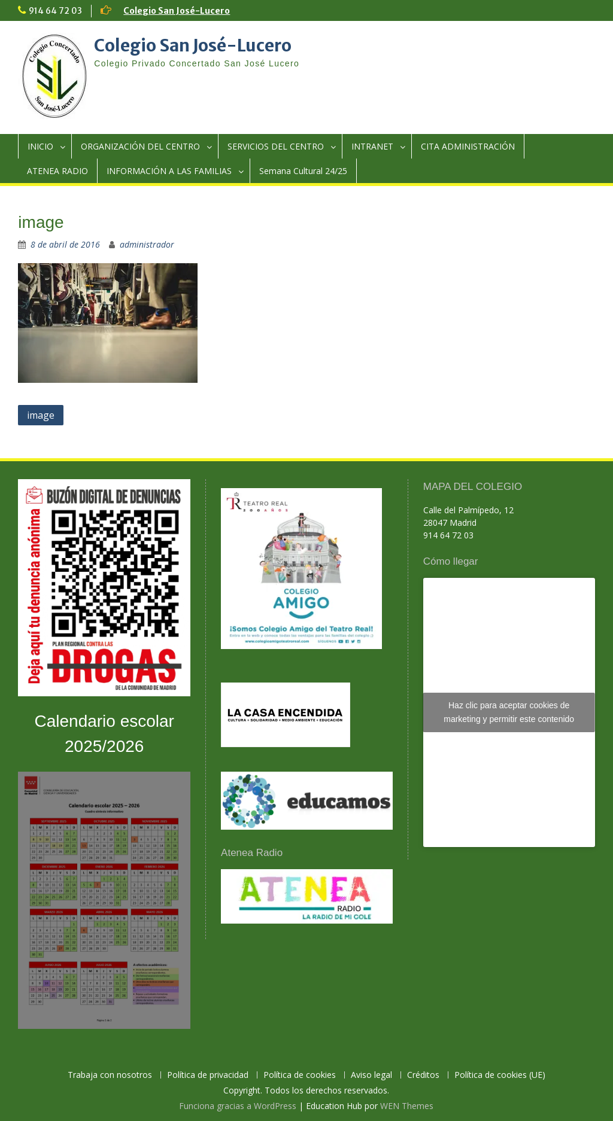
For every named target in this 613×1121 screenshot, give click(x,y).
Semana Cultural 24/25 (303, 170)
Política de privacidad (207, 1075)
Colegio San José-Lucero (176, 10)
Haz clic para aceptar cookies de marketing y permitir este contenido (509, 712)
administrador (147, 244)
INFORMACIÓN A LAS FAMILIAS (169, 170)
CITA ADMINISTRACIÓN (468, 146)
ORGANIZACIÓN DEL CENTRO (140, 146)
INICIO (40, 146)
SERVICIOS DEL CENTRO (275, 146)
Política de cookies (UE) (499, 1075)
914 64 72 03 (55, 10)
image (40, 415)
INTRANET (372, 146)
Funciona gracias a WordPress (237, 1105)
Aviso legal (371, 1075)
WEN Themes (406, 1105)
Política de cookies (299, 1075)
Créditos (423, 1075)
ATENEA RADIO (57, 170)
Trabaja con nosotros (110, 1075)
